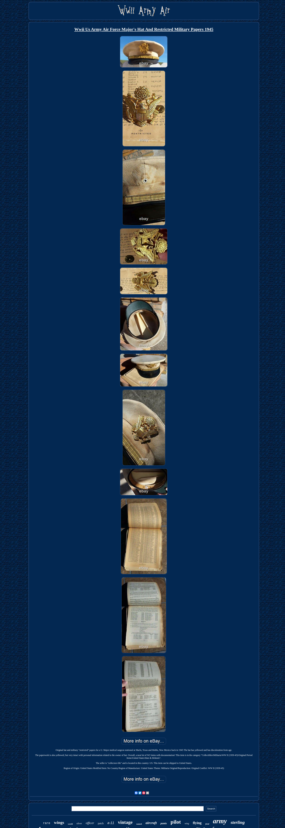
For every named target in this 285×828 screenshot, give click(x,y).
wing (187, 823)
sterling (238, 822)
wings (59, 822)
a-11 (110, 823)
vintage (125, 822)
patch (101, 823)
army (220, 821)
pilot (176, 822)
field (207, 824)
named (139, 824)
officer (90, 823)
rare (46, 823)
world (70, 824)
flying (197, 823)
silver (79, 823)
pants (164, 823)
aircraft (151, 823)
